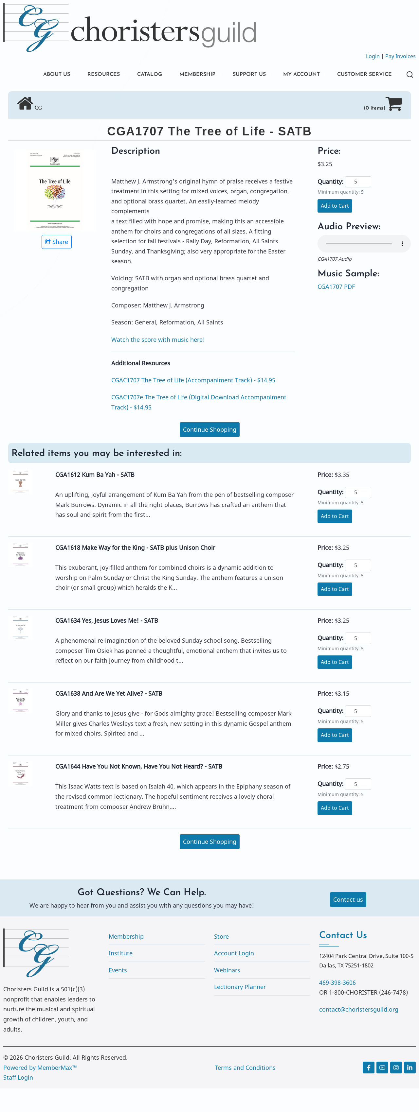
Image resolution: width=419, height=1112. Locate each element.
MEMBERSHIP (190, 75)
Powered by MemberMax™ (40, 1091)
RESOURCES (87, 75)
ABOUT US (37, 75)
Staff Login (18, 1101)
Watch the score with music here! (158, 363)
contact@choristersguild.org (358, 1033)
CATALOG (137, 75)
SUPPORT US (245, 75)
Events (118, 994)
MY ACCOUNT (302, 75)
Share (56, 265)
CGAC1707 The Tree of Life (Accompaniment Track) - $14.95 (193, 404)
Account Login (234, 977)
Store (221, 960)
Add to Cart (335, 229)
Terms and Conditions (245, 1091)
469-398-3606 (337, 1006)
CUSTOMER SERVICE (52, 97)
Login (373, 56)
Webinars (227, 994)
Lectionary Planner (240, 1010)
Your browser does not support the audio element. (364, 267)
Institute (121, 977)
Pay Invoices (400, 56)
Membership (126, 960)
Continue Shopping (209, 453)
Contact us (348, 923)
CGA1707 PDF (336, 310)
